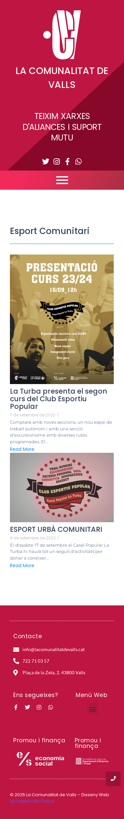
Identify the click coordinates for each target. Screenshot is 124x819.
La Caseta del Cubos (32, 801)
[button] (92, 708)
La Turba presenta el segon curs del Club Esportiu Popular (58, 398)
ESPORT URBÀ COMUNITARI (56, 529)
